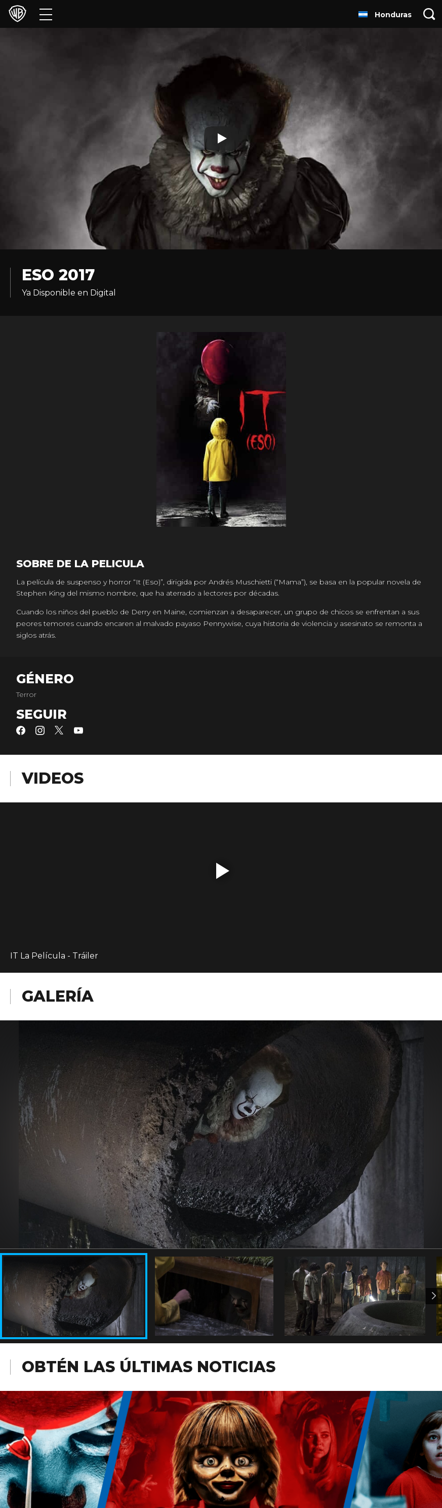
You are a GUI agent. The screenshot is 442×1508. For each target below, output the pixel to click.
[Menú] (45, 14)
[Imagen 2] (434, 1296)
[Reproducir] (221, 138)
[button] (222, 871)
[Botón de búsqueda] (429, 14)
